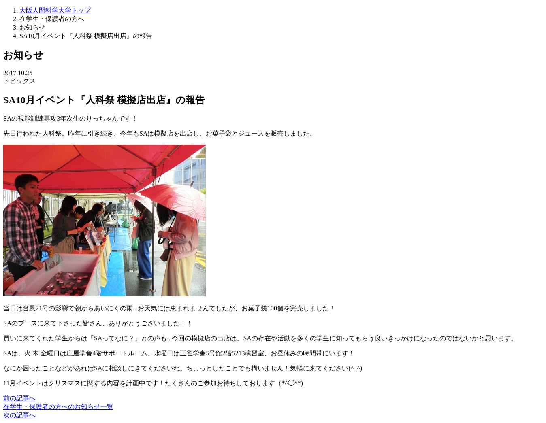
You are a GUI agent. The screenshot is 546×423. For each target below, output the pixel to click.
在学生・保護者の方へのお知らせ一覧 (58, 406)
